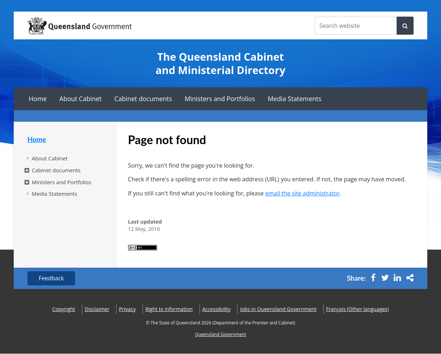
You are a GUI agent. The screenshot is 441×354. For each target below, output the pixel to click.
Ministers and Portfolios (220, 98)
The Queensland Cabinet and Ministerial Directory (220, 63)
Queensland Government (220, 335)
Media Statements (295, 98)
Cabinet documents (143, 98)
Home (38, 98)
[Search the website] (356, 26)
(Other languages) (357, 309)
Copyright (63, 309)
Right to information (169, 309)
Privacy (127, 309)
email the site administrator (302, 193)
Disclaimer (97, 309)
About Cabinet (81, 98)
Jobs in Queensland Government (278, 309)
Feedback (52, 278)
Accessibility (216, 309)
